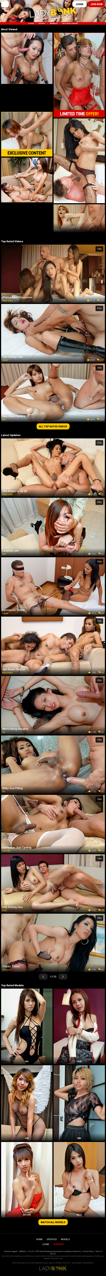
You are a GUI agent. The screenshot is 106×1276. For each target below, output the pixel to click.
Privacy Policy (88, 1251)
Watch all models (53, 1222)
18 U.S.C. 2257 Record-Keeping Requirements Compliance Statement (54, 1251)
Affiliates (22, 1251)
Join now (96, 4)
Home (39, 1239)
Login (79, 4)
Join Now (58, 1244)
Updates (52, 1239)
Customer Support (10, 1251)
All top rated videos (53, 426)
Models (65, 1239)
